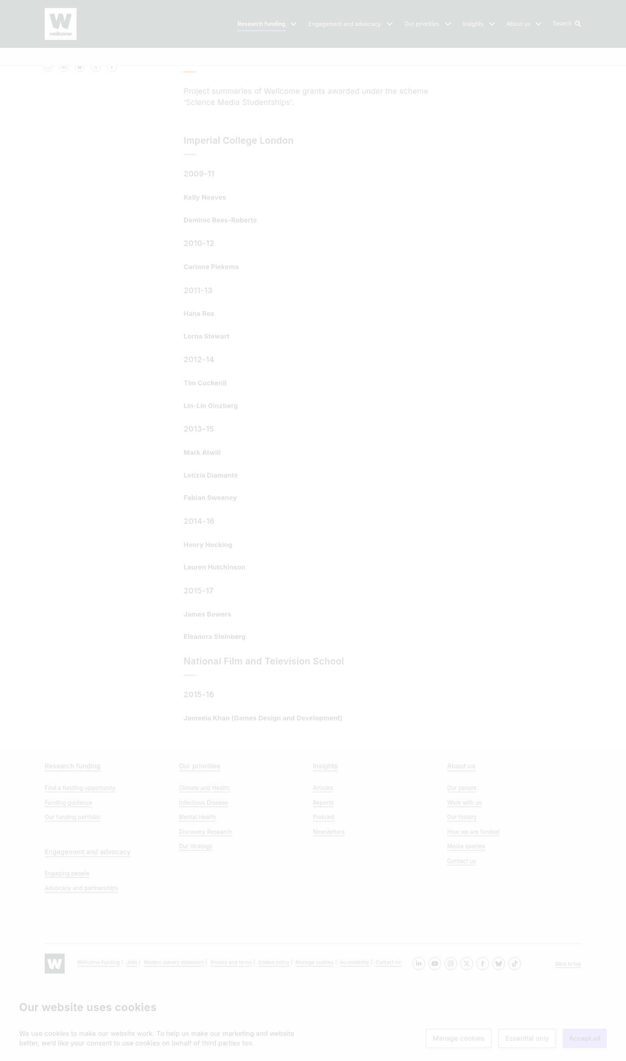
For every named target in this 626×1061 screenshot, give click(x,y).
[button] (566, 24)
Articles (323, 866)
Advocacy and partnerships (81, 966)
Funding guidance (68, 880)
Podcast (324, 895)
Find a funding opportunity (80, 866)
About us (461, 844)
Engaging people (67, 951)
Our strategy (195, 924)
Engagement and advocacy (88, 930)
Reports (323, 880)
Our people (462, 866)
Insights (325, 844)
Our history (462, 895)
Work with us (464, 880)
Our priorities (199, 844)
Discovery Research (205, 909)
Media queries (466, 924)
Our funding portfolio (72, 895)
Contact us (461, 939)
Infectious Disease (203, 880)
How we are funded (473, 909)
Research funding (73, 844)
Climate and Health (204, 866)
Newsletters (329, 909)
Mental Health (197, 895)
